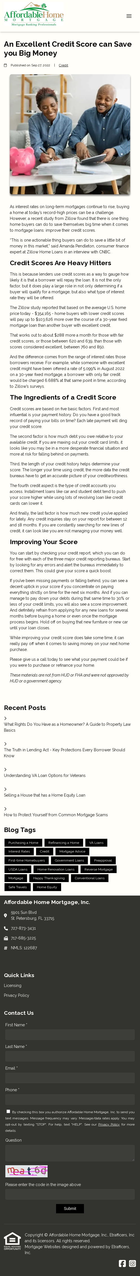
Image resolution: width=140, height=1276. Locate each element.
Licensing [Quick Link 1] (12, 985)
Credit (63, 65)
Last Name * (16, 1046)
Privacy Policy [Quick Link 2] (16, 995)
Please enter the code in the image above (43, 1184)
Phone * (12, 1090)
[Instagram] (132, 1264)
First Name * (16, 1025)
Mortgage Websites (43, 1247)
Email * (11, 1068)
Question (13, 1140)
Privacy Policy (109, 1124)
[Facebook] (122, 1264)
